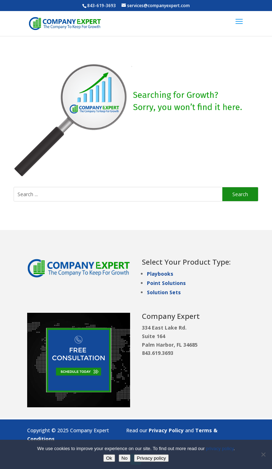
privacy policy (219, 448)
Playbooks (160, 273)
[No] (263, 454)
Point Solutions (166, 283)
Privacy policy (151, 458)
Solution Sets (164, 292)
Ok (109, 458)
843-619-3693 (101, 5)
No (125, 458)
